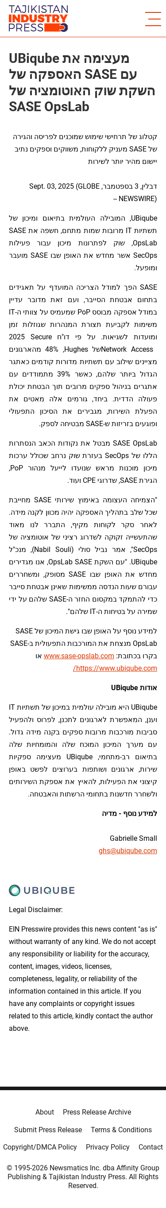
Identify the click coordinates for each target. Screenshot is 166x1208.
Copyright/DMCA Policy (40, 1147)
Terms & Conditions (121, 1130)
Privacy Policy (108, 1147)
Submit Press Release (48, 1130)
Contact (151, 1147)
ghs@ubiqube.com (128, 851)
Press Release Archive (97, 1112)
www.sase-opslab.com (79, 656)
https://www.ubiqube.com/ (115, 668)
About (44, 1112)
